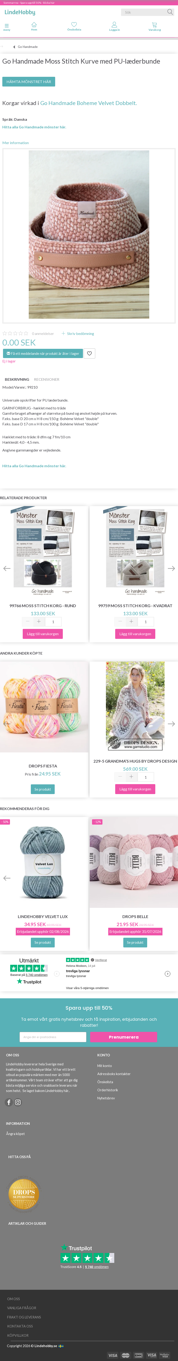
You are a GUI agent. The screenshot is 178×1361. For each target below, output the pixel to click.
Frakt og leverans (24, 1317)
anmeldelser (43, 333)
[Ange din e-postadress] (52, 1037)
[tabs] (154, 27)
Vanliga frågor (21, 1308)
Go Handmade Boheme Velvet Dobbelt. (88, 102)
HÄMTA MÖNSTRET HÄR (28, 81)
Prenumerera (124, 1037)
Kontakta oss (20, 1326)
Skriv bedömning (80, 333)
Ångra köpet (15, 1134)
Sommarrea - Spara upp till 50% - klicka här (29, 2)
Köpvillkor (18, 1335)
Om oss (13, 1299)
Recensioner (46, 379)
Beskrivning (17, 379)
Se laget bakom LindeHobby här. (45, 1091)
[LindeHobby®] (20, 11)
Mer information (15, 142)
